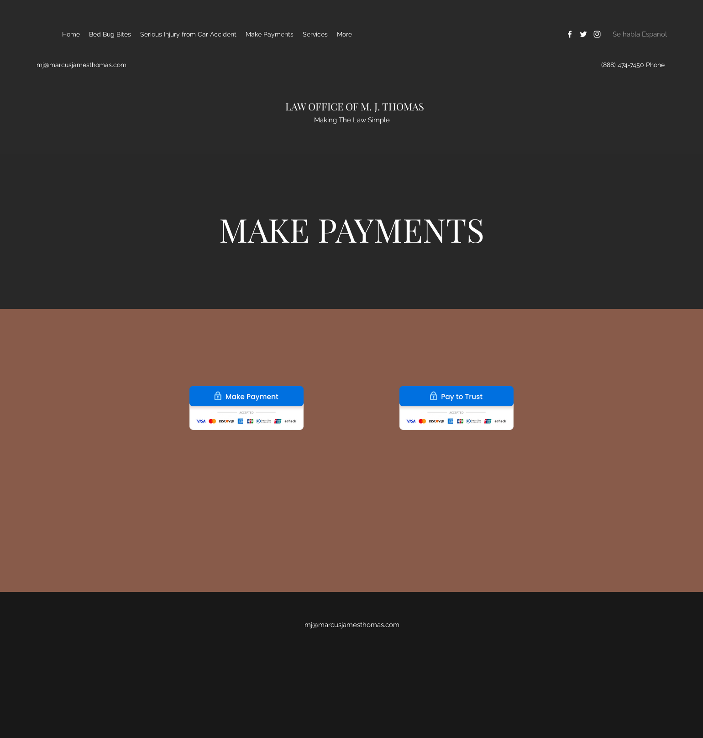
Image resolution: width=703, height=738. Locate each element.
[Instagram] (597, 34)
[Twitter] (583, 34)
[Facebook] (569, 34)
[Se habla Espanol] (640, 34)
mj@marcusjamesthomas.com (81, 64)
